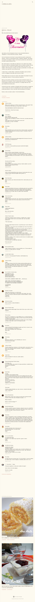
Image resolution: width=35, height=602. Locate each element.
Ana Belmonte (8, 445)
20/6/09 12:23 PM (8, 257)
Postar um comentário (6, 474)
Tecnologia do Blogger (17, 596)
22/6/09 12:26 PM (8, 423)
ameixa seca (7, 301)
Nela (6, 414)
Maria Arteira (7, 196)
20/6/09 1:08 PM (8, 287)
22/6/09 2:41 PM (7, 432)
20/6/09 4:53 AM (8, 133)
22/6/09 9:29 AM (7, 411)
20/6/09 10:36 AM (8, 203)
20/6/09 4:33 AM (8, 123)
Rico (6, 456)
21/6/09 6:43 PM (7, 403)
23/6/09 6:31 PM (7, 453)
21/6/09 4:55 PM (7, 384)
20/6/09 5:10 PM (7, 304)
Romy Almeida (8, 394)
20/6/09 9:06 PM (8, 333)
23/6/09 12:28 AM (8, 442)
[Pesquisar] (32, 2)
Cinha (6, 114)
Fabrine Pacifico (8, 216)
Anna (6, 426)
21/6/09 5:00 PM (7, 391)
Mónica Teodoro (8, 307)
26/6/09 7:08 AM (8, 461)
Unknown (7, 103)
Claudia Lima (7, 290)
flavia (6, 126)
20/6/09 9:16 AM (7, 183)
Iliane (6, 186)
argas (6, 355)
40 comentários (9, 589)
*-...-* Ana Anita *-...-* (9, 464)
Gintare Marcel (21, 598)
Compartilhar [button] (4, 96)
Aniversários (8, 97)
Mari (6, 325)
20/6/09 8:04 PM (8, 322)
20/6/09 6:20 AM (8, 167)
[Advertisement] (18, 17)
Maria (6, 337)
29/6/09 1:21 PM (7, 471)
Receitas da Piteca (9, 161)
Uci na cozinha (8, 435)
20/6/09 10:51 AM (8, 243)
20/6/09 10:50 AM (8, 212)
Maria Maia (7, 178)
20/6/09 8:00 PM (8, 311)
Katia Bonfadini (8, 406)
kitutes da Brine (8, 246)
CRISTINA (7, 144)
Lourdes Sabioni (8, 254)
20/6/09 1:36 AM (7, 111)
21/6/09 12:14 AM (7, 351)
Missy (6, 206)
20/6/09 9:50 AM (8, 192)
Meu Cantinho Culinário (9, 272)
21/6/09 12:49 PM (8, 368)
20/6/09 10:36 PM (8, 342)
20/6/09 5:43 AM (8, 147)
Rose (6, 387)
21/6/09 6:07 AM (7, 358)
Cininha (6, 150)
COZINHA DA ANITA (6, 4)
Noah (6, 371)
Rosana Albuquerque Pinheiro (11, 361)
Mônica (6, 315)
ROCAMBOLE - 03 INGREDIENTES (10, 538)
